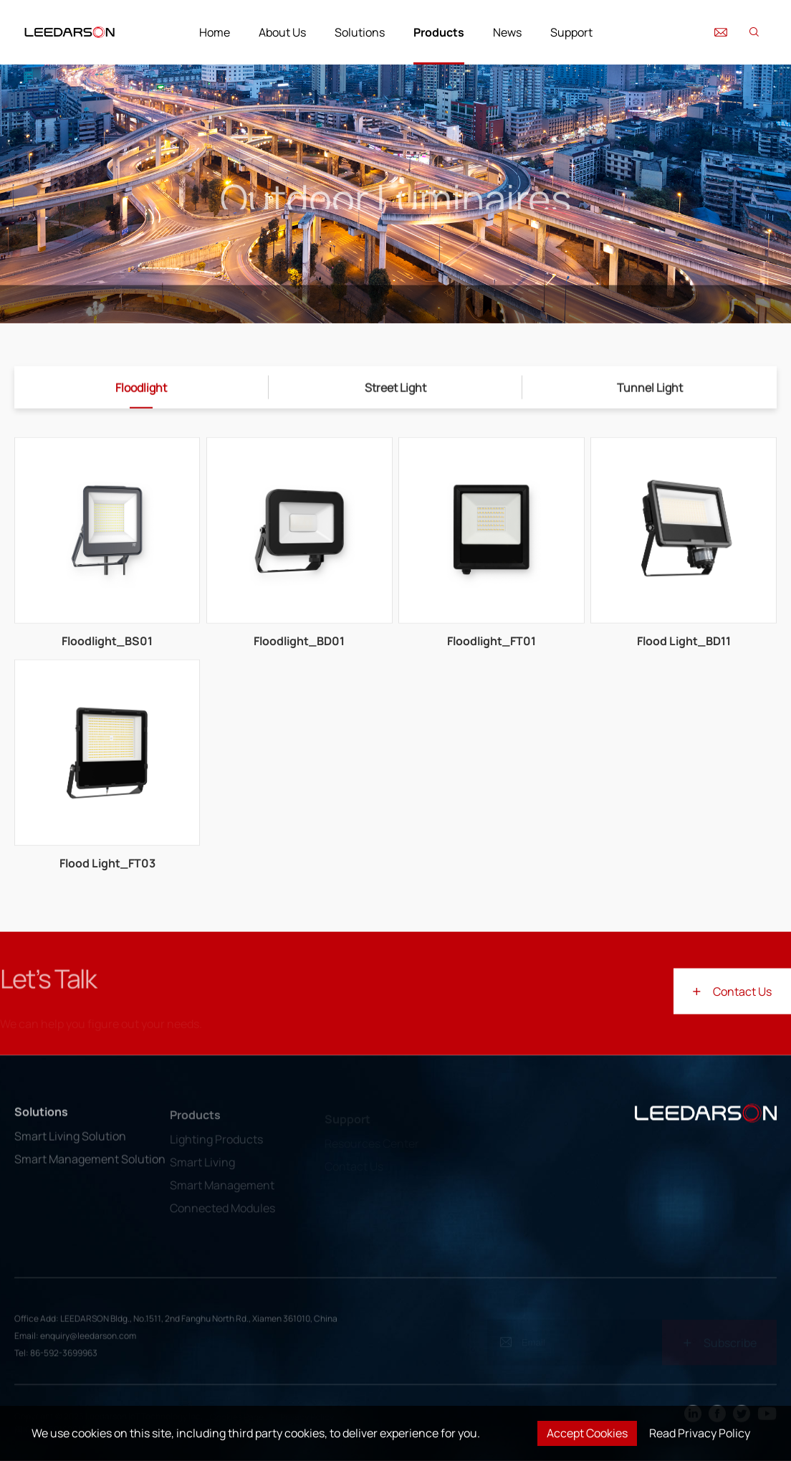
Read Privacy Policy (699, 1433)
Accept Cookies (587, 1433)
